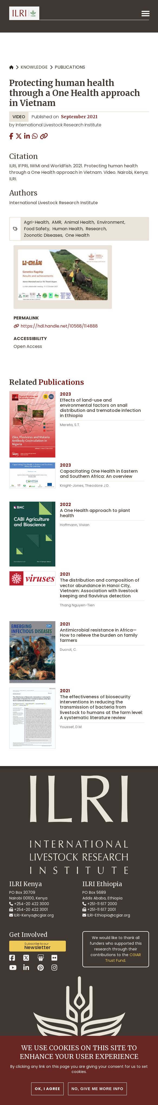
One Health (77, 235)
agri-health (36, 222)
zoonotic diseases (43, 235)
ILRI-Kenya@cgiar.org (31, 915)
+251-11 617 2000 (99, 904)
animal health (79, 222)
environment (110, 222)
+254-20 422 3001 (28, 909)
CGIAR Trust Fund (123, 957)
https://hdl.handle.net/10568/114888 (59, 326)
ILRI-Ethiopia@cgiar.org (106, 915)
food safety (36, 229)
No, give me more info (97, 1093)
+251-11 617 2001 (99, 909)
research (96, 229)
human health (67, 229)
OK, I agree (47, 1093)
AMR (56, 222)
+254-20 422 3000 (29, 904)
